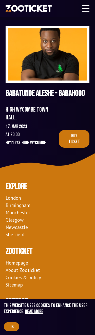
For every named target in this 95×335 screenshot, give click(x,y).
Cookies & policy (23, 277)
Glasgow (15, 220)
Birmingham (18, 205)
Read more (34, 311)
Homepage (17, 263)
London (13, 198)
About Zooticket (23, 270)
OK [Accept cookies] (11, 327)
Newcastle (17, 227)
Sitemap (14, 284)
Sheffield (15, 234)
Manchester (18, 212)
